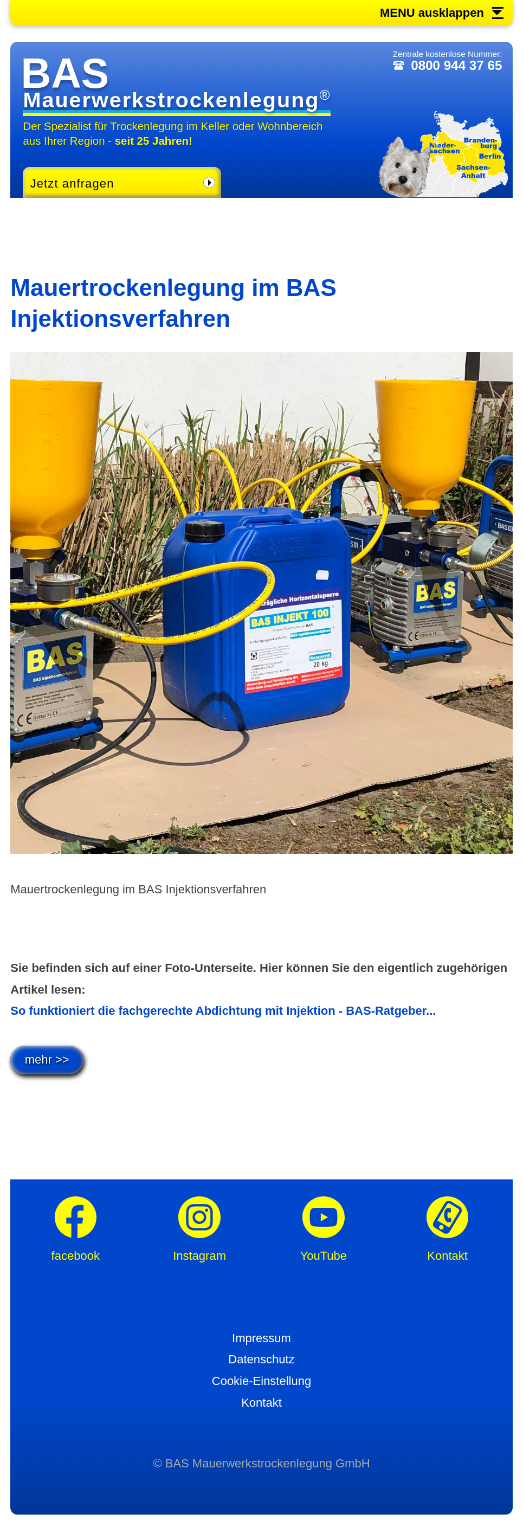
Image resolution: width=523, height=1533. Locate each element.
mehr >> (47, 1059)
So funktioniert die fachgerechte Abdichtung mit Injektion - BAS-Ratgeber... (223, 1010)
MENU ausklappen (432, 13)
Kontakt (261, 1402)
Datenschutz (261, 1359)
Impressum (261, 1338)
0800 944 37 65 (456, 65)
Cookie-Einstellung (261, 1381)
